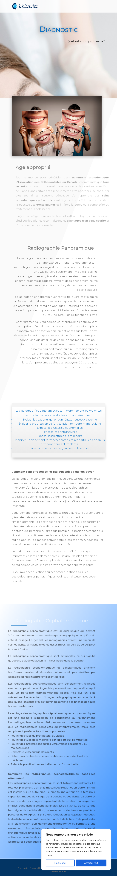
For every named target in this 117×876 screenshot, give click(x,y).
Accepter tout (91, 862)
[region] (76, 849)
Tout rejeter (60, 862)
